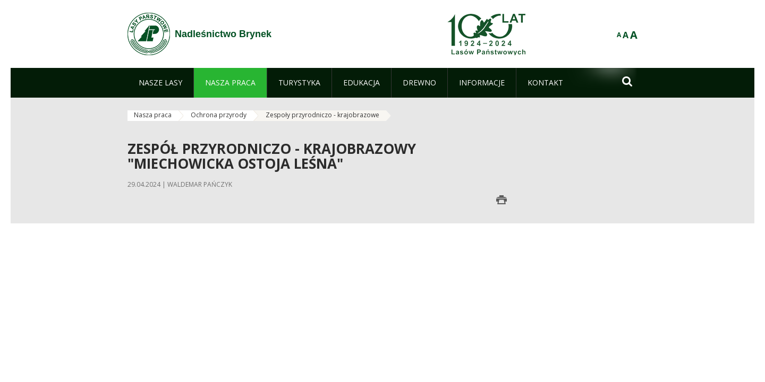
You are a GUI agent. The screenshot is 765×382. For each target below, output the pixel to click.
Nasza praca (153, 114)
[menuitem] (160, 83)
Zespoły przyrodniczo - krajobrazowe (322, 114)
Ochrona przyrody (218, 114)
